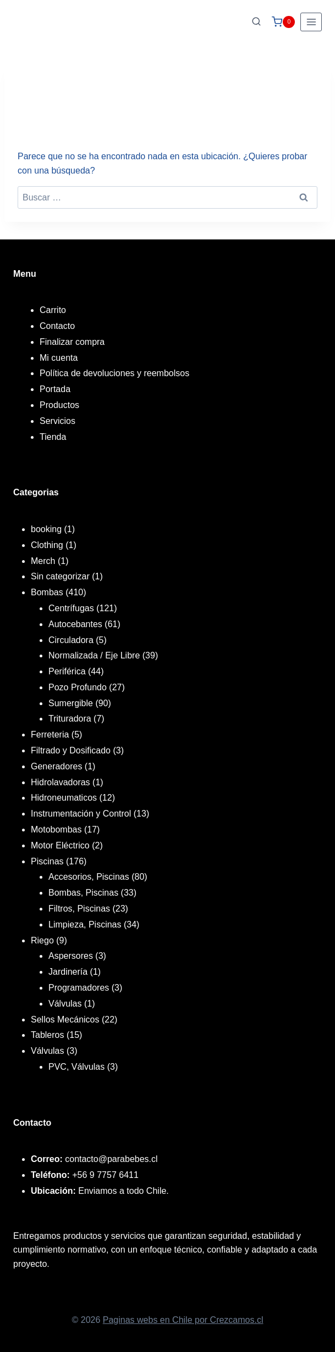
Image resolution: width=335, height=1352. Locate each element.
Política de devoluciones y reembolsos (114, 373)
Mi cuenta (59, 357)
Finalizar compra (72, 342)
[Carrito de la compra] (283, 22)
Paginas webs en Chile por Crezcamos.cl (183, 1320)
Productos (59, 405)
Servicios (57, 421)
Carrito (53, 310)
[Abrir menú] (311, 22)
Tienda (53, 437)
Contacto (57, 326)
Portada (55, 389)
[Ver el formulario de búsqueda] (256, 22)
